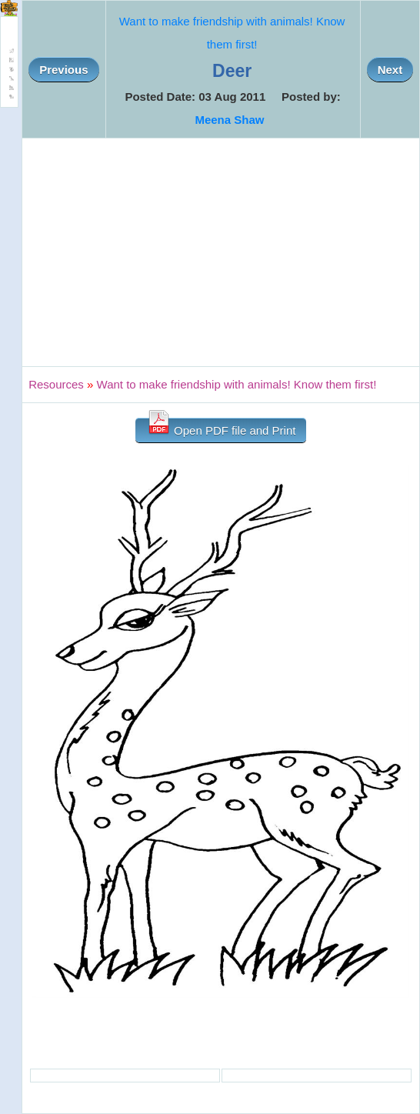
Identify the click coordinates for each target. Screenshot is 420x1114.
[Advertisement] (220, 252)
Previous (63, 69)
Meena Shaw (229, 119)
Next (390, 69)
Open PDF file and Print (221, 427)
